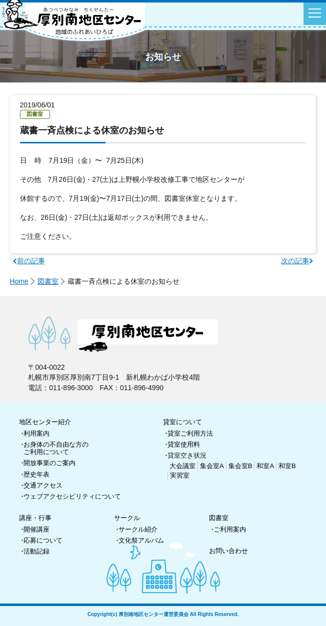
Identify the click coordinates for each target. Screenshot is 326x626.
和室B (287, 466)
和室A (265, 466)
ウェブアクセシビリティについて (72, 496)
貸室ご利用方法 (190, 433)
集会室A (212, 466)
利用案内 (37, 433)
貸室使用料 (184, 444)
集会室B (240, 466)
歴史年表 (37, 474)
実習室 (180, 475)
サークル (127, 518)
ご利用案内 (230, 529)
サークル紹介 (138, 529)
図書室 (48, 281)
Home (19, 281)
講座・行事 (35, 518)
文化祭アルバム (141, 540)
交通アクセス (43, 485)
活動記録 (37, 551)
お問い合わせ (228, 551)
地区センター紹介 (45, 422)
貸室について (182, 422)
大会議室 (183, 466)
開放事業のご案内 (50, 463)
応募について (43, 540)
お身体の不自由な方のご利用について (56, 448)
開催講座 (37, 529)
